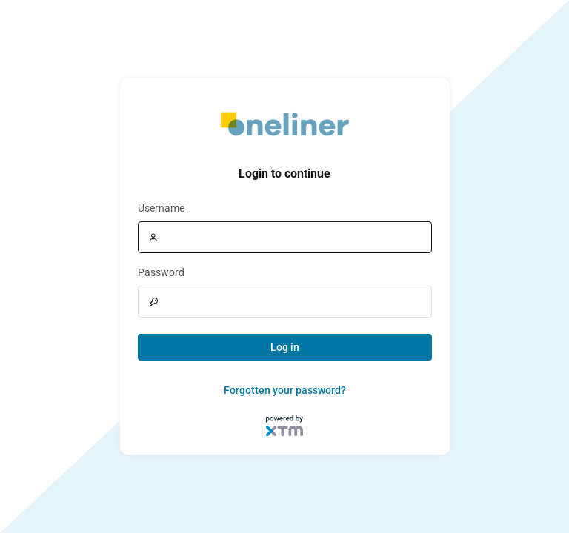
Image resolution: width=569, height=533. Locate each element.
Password (161, 272)
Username (161, 208)
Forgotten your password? (285, 390)
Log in (284, 347)
